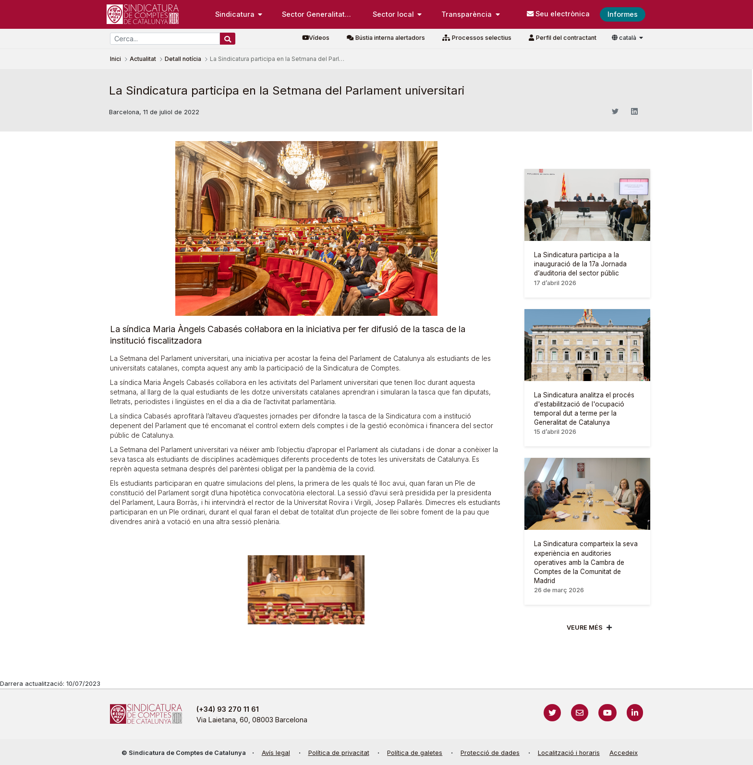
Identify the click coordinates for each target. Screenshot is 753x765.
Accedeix (623, 752)
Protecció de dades (490, 752)
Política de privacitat (338, 752)
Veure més (585, 627)
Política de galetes (414, 752)
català (625, 37)
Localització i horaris (569, 752)
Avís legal (276, 752)
